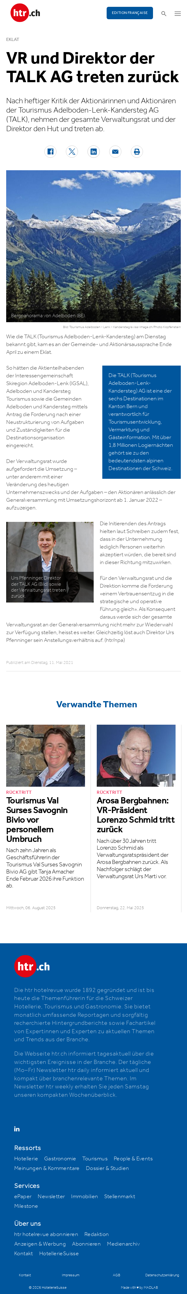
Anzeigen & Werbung (40, 1244)
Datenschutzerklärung (162, 1275)
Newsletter (51, 1196)
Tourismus (95, 1158)
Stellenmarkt (119, 1196)
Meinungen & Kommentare (47, 1168)
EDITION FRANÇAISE (130, 13)
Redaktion (96, 1234)
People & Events (133, 1158)
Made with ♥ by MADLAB (139, 1288)
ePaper (23, 1196)
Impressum (70, 1275)
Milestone (26, 1206)
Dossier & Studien (107, 1168)
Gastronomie (60, 1158)
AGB (116, 1275)
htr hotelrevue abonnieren (46, 1234)
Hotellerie (26, 1158)
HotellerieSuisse (59, 1253)
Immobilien (84, 1196)
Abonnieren (86, 1244)
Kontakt (23, 1253)
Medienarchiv (123, 1244)
